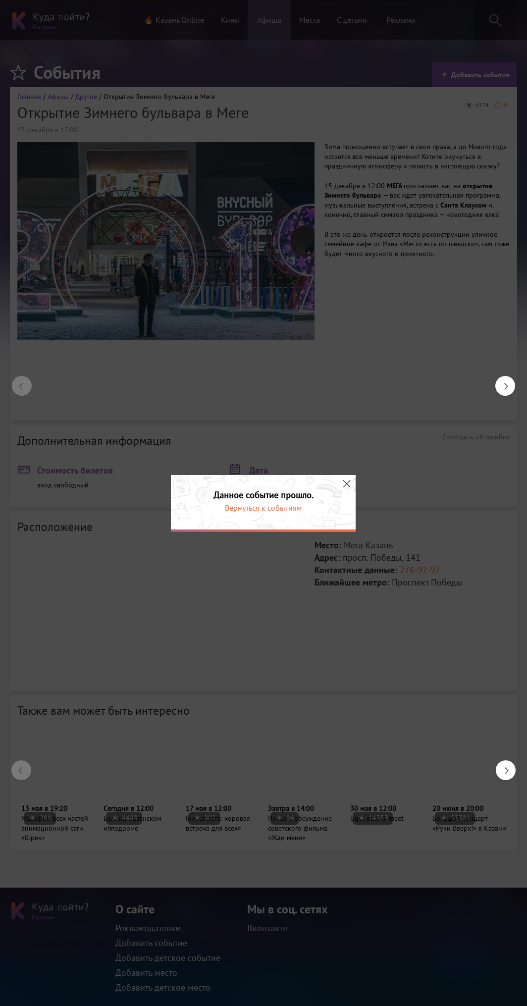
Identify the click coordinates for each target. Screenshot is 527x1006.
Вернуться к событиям (263, 508)
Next (500, 381)
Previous (17, 381)
